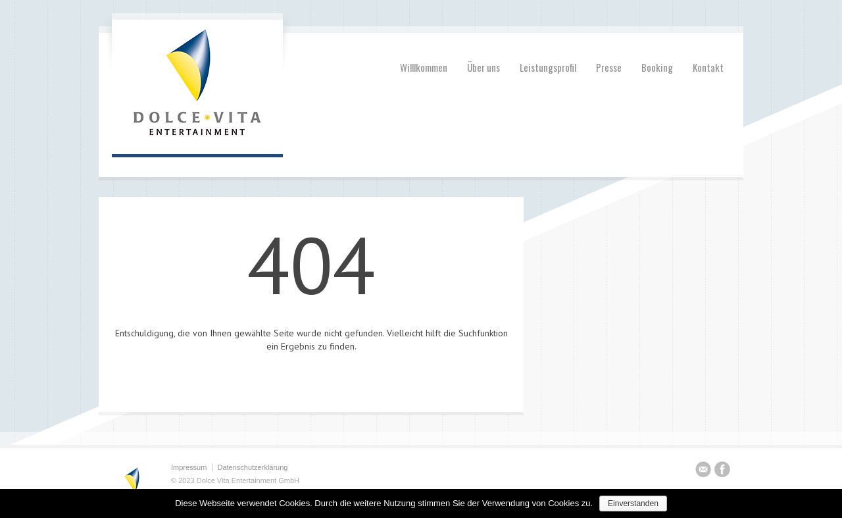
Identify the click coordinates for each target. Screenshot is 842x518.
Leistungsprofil (548, 67)
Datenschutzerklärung (252, 467)
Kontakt (708, 67)
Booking (657, 67)
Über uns (483, 67)
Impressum (189, 467)
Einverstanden (633, 503)
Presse (609, 67)
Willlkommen (423, 67)
